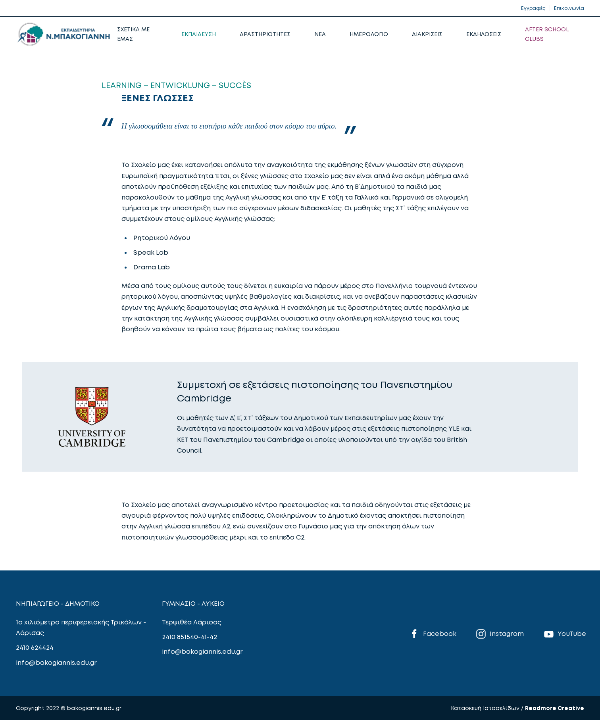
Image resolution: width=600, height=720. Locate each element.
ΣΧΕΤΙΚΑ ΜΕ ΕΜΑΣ (133, 34)
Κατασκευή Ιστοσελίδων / (488, 708)
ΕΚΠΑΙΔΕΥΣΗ (198, 34)
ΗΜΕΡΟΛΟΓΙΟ (369, 34)
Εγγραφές (533, 8)
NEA (320, 34)
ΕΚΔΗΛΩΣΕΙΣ (483, 34)
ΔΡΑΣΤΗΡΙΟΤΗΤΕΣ (265, 34)
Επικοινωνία (569, 8)
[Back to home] (63, 34)
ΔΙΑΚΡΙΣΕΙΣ (427, 34)
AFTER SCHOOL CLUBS (547, 34)
